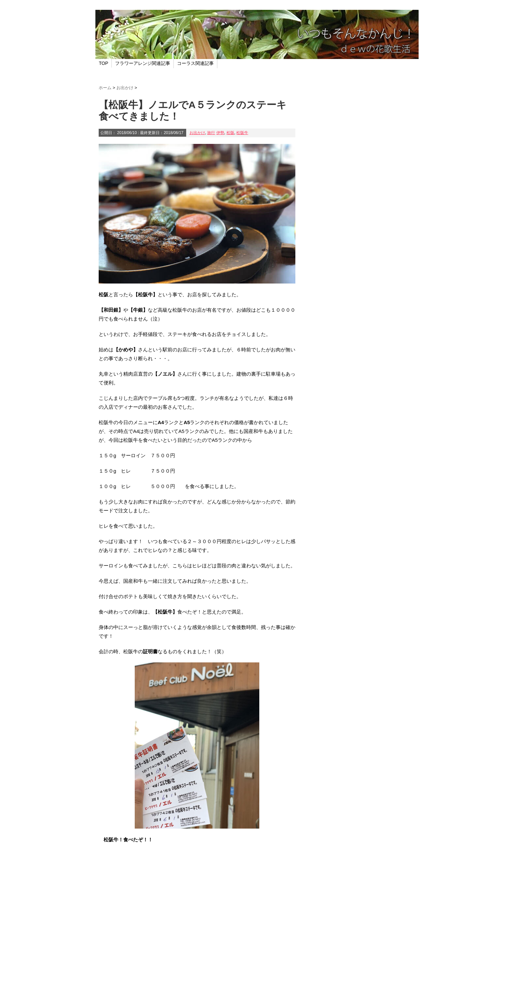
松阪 (230, 132)
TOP (104, 63)
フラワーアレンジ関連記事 (142, 63)
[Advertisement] (197, 936)
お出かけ (197, 132)
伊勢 (220, 132)
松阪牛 (242, 132)
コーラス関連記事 (195, 63)
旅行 (211, 132)
